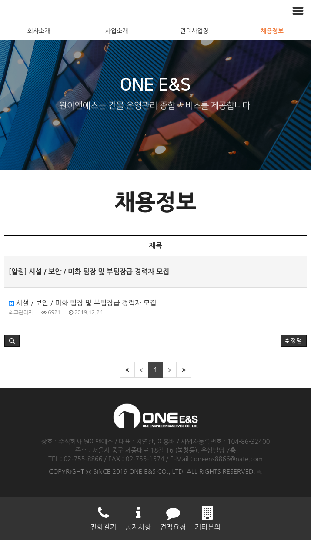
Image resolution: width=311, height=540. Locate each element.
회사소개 (38, 31)
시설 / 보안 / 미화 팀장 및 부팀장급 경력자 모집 (83, 302)
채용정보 (272, 31)
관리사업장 (194, 31)
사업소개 (116, 31)
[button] (12, 341)
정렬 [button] (293, 341)
